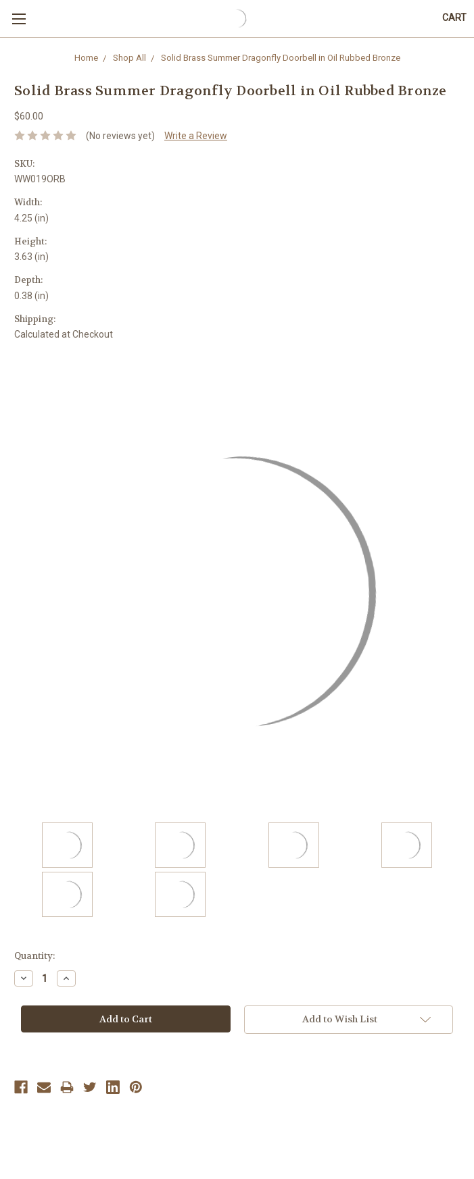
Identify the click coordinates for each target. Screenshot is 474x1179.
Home (86, 58)
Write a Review (195, 135)
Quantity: (34, 956)
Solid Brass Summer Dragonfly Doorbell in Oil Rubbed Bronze (280, 58)
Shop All (129, 58)
